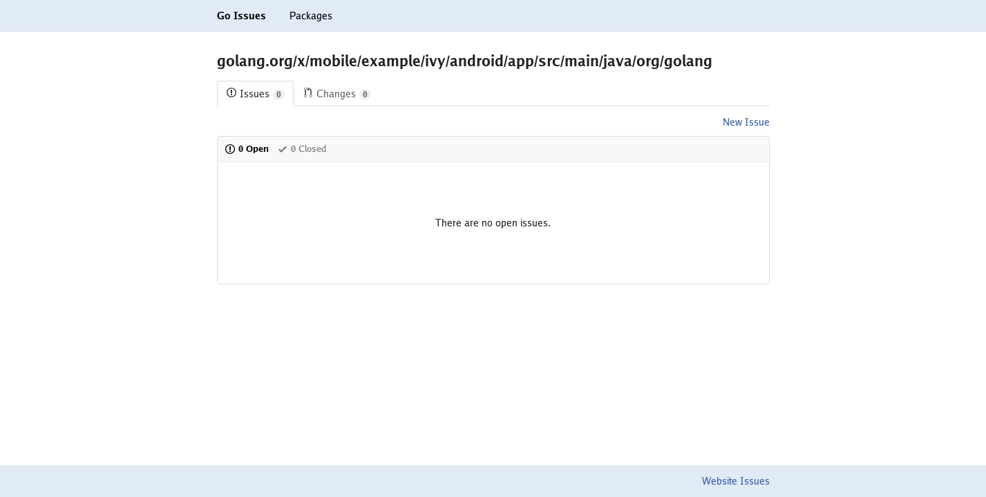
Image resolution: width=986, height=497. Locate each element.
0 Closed (301, 149)
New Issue (746, 122)
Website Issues (736, 481)
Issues (255, 94)
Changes (337, 94)
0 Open (247, 149)
